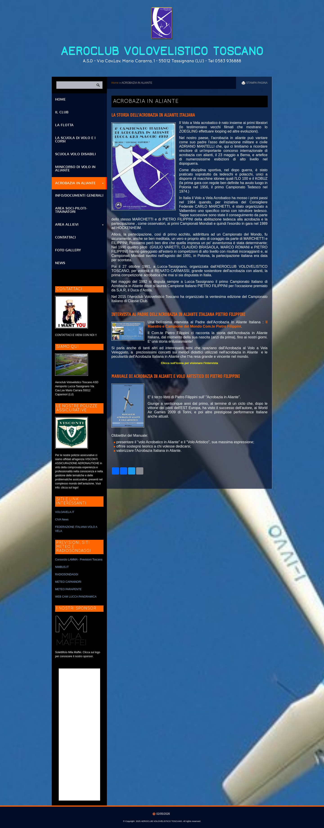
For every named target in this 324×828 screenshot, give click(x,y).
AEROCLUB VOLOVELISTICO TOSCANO (162, 51)
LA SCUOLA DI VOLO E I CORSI (75, 140)
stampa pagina (257, 82)
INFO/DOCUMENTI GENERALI (79, 195)
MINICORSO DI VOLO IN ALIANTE (75, 169)
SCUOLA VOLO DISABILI (75, 154)
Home (115, 82)
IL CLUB (61, 112)
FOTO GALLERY (68, 250)
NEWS (60, 263)
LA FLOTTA (64, 125)
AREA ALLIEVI (79, 224)
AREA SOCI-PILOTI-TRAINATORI (71, 210)
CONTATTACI (65, 237)
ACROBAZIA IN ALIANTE (79, 183)
